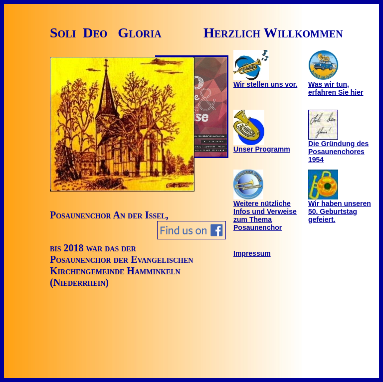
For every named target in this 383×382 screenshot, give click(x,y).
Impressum (252, 253)
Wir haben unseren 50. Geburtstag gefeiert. (339, 208)
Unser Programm (261, 146)
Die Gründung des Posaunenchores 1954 (338, 148)
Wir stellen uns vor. (265, 81)
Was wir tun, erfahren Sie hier (336, 85)
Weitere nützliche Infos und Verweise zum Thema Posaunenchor (265, 212)
